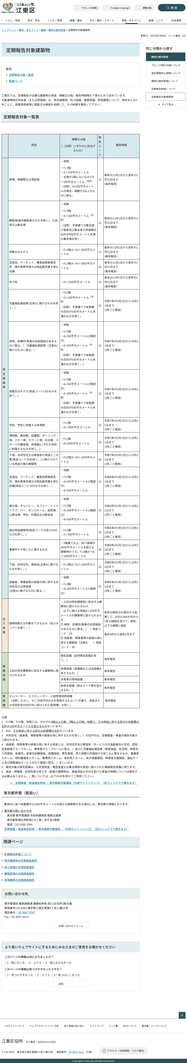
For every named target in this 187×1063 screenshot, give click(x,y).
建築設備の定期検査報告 (19, 873)
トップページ (9, 30)
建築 (43, 30)
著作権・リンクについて (154, 1025)
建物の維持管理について (164, 81)
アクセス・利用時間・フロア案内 (125, 1050)
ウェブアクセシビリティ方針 (44, 1025)
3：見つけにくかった (67, 975)
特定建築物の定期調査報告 (20, 860)
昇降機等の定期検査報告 (19, 880)
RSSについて (130, 1025)
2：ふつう (35, 962)
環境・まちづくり (28, 30)
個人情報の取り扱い (74, 1025)
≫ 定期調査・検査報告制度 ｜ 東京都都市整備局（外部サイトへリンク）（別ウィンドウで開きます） (73, 783)
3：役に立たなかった (58, 962)
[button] (117, 8)
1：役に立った (16, 962)
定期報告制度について (18, 854)
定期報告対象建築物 (162, 97)
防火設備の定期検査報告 (19, 867)
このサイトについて (14, 1025)
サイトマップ (97, 1025)
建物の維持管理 (56, 30)
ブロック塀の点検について (166, 65)
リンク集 (113, 1025)
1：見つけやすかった (20, 975)
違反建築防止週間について (166, 73)
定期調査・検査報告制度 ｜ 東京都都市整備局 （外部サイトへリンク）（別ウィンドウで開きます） (66, 829)
